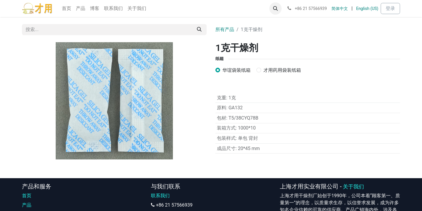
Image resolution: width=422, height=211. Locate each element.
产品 (26, 205)
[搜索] (199, 29)
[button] (275, 8)
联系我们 (160, 195)
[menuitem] (66, 8)
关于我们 (353, 187)
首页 (26, 195)
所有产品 (224, 29)
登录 (390, 8)
